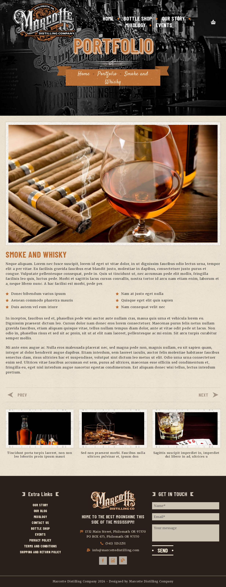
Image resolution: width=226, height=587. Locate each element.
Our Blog (40, 511)
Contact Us (40, 523)
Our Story (173, 18)
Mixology (135, 25)
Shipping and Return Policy (40, 552)
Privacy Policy (40, 540)
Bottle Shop (138, 18)
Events (164, 25)
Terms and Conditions (40, 546)
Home (108, 18)
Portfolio (107, 74)
